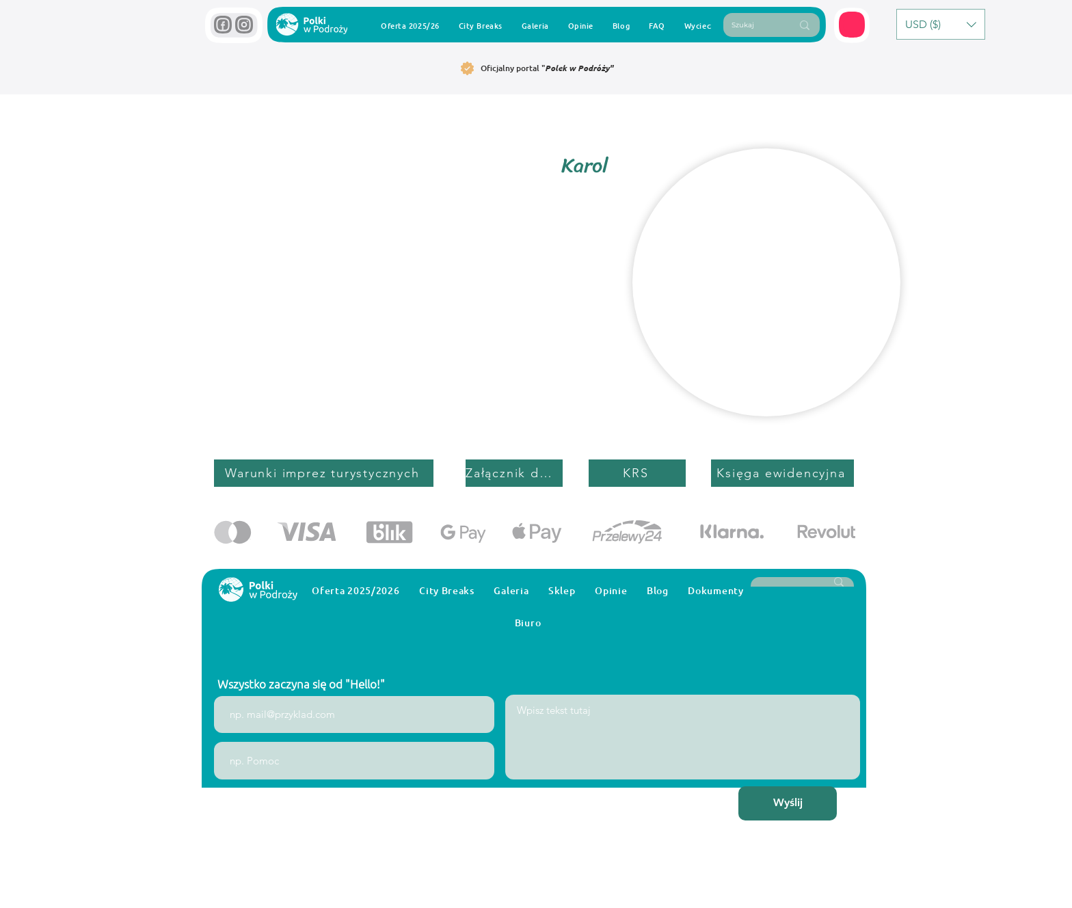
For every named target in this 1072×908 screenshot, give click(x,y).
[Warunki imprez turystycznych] (323, 473)
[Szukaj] (751, 25)
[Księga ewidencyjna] (782, 473)
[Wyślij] (787, 803)
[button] (852, 25)
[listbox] (940, 24)
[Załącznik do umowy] (514, 473)
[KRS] (637, 473)
